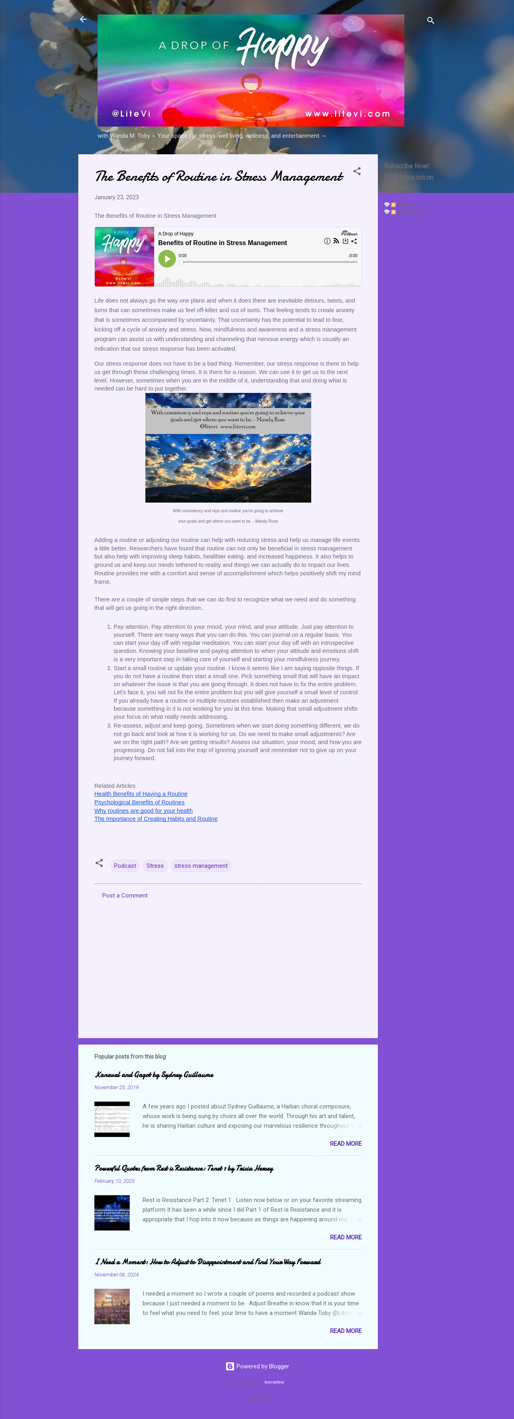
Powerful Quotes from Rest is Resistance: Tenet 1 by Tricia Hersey (183, 1168)
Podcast (125, 865)
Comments (409, 211)
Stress (155, 865)
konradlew (274, 1382)
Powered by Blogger (257, 1366)
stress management (201, 865)
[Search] (431, 22)
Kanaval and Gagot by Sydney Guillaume (153, 1075)
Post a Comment (125, 895)
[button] (357, 172)
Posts (402, 204)
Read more (346, 1143)
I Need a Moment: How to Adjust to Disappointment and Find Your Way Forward (207, 1262)
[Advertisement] (410, 342)
